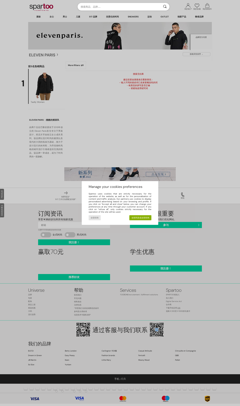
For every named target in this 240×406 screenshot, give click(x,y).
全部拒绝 (95, 218)
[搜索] (165, 7)
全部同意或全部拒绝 (140, 218)
